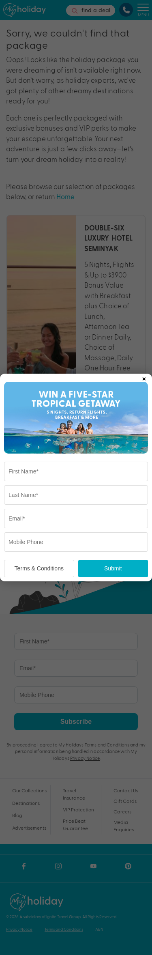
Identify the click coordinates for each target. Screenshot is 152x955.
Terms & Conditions (39, 568)
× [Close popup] (143, 377)
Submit (113, 568)
